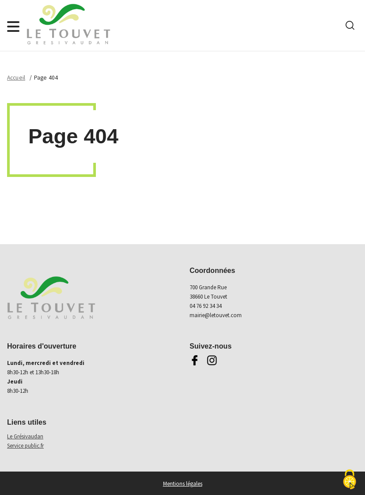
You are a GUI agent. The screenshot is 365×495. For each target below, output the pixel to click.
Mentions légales (182, 483)
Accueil (16, 77)
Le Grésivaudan (25, 436)
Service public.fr (25, 445)
